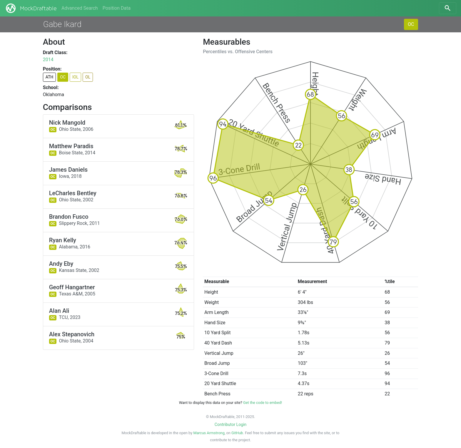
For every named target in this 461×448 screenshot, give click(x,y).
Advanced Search (79, 8)
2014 (48, 59)
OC (411, 24)
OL (87, 77)
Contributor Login (230, 424)
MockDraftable (31, 8)
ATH (50, 77)
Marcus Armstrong (208, 433)
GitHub (237, 433)
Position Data (117, 8)
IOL (75, 77)
